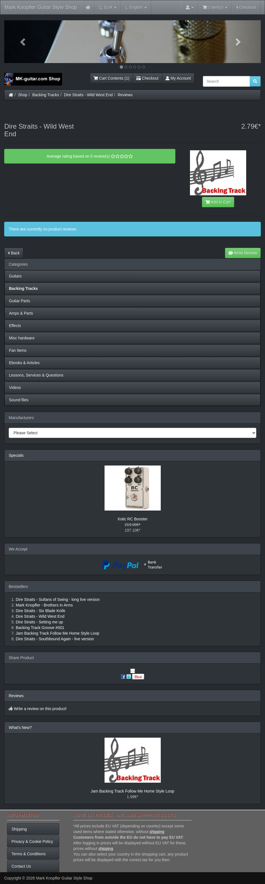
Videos (15, 387)
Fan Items (17, 350)
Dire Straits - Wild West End (88, 95)
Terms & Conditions (29, 854)
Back (14, 253)
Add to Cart (218, 202)
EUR (107, 7)
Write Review (242, 253)
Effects (15, 325)
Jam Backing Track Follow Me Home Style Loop (132, 791)
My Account (178, 78)
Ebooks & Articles (24, 363)
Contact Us (21, 866)
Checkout (246, 7)
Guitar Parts (19, 301)
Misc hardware (22, 338)
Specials (16, 455)
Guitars (15, 276)
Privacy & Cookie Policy (32, 841)
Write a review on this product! (40, 708)
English (135, 7)
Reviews (125, 95)
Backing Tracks (45, 95)
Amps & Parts (21, 313)
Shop (23, 95)
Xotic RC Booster (132, 519)
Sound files (18, 400)
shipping (157, 831)
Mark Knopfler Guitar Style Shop (40, 7)
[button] (23, 41)
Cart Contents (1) (111, 78)
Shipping (19, 829)
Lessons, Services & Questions (36, 375)
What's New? (20, 727)
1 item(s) (215, 7)
